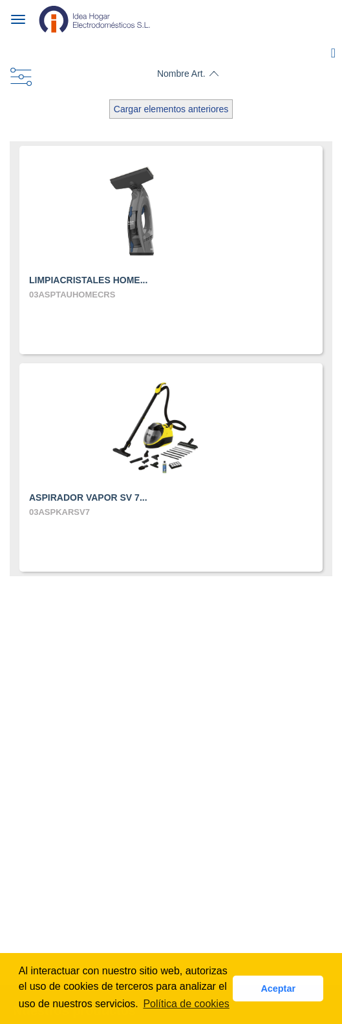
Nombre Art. (181, 73)
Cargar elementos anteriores (171, 109)
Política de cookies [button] (186, 1003)
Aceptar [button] (278, 988)
